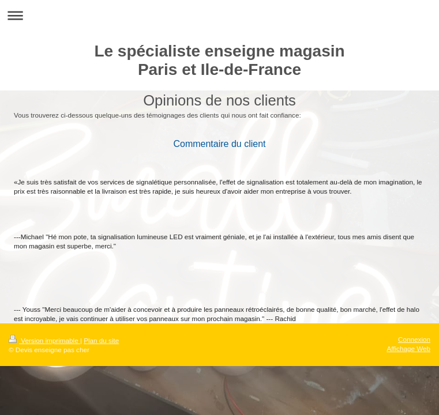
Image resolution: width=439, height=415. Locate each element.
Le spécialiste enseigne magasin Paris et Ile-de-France (219, 60)
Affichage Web (408, 348)
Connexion (414, 339)
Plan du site (101, 340)
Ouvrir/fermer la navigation (219, 15)
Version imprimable (44, 340)
